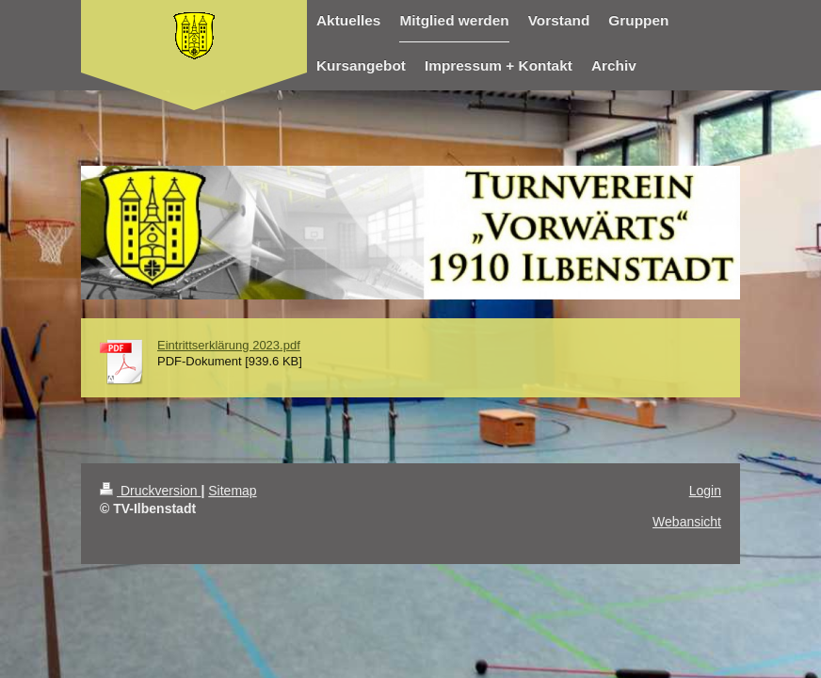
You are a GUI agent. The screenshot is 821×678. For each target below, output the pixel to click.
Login (705, 490)
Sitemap (232, 490)
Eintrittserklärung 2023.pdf (228, 345)
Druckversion (150, 490)
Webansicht (686, 521)
